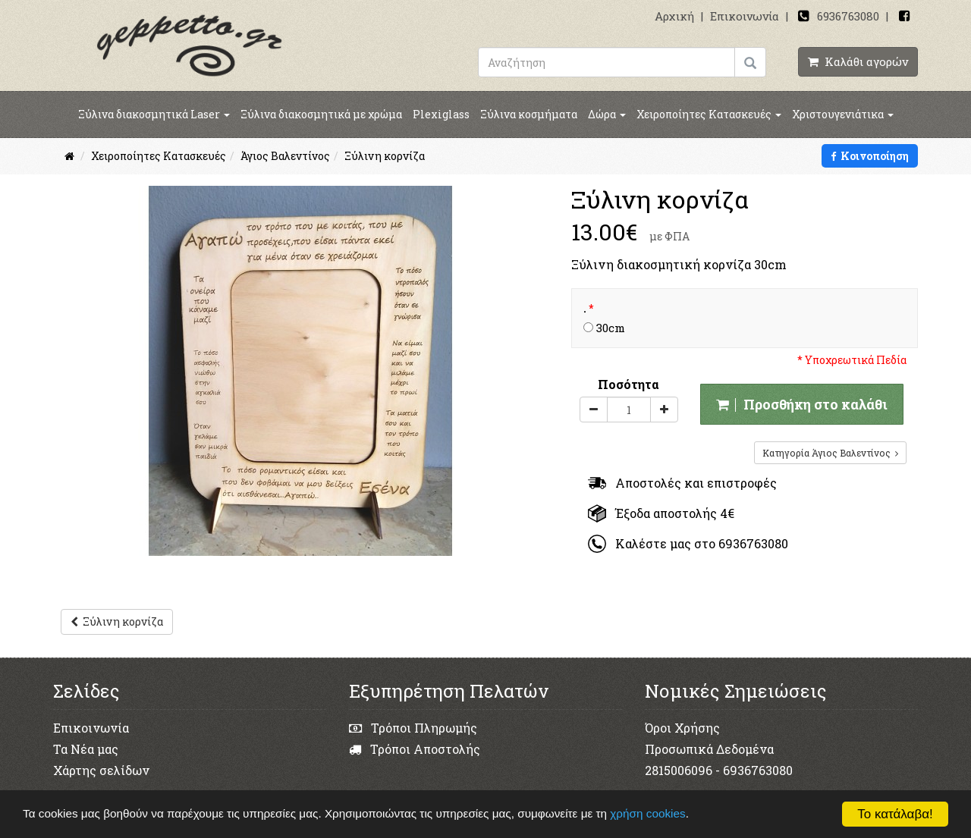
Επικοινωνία (744, 16)
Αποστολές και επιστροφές (682, 483)
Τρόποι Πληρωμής (413, 728)
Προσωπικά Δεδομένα (709, 749)
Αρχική (674, 16)
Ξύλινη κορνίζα (117, 621)
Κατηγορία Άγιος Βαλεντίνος (830, 453)
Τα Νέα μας (85, 749)
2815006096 (678, 770)
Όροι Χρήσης (682, 728)
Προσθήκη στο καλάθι (802, 404)
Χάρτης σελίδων (101, 770)
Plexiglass (441, 114)
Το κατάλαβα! (895, 814)
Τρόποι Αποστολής (414, 749)
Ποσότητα (628, 384)
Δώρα (607, 114)
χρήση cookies (647, 813)
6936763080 (848, 16)
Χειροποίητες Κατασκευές (708, 114)
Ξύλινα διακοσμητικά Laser (154, 114)
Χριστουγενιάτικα (843, 114)
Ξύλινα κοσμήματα (528, 114)
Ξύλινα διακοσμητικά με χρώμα (321, 114)
